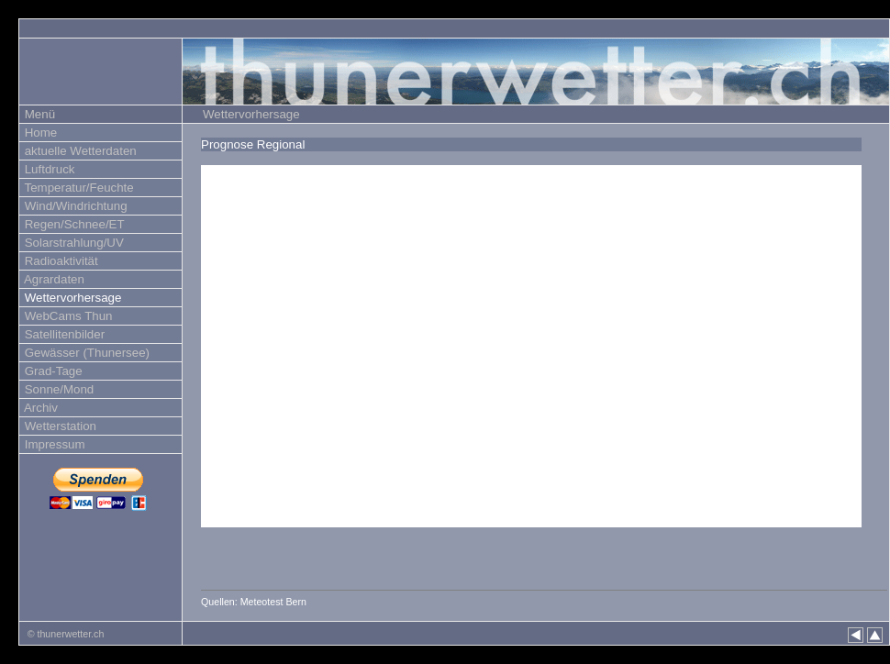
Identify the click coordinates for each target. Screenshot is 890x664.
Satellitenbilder (63, 334)
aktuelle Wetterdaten (79, 151)
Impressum (53, 444)
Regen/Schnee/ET (73, 224)
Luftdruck (48, 169)
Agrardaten (52, 279)
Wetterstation (58, 426)
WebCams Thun (67, 316)
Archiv (39, 408)
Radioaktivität (59, 261)
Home (39, 132)
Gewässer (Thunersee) (85, 353)
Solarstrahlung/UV (72, 242)
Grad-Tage (52, 371)
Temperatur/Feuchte (77, 187)
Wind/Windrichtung (74, 206)
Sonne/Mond (57, 389)
